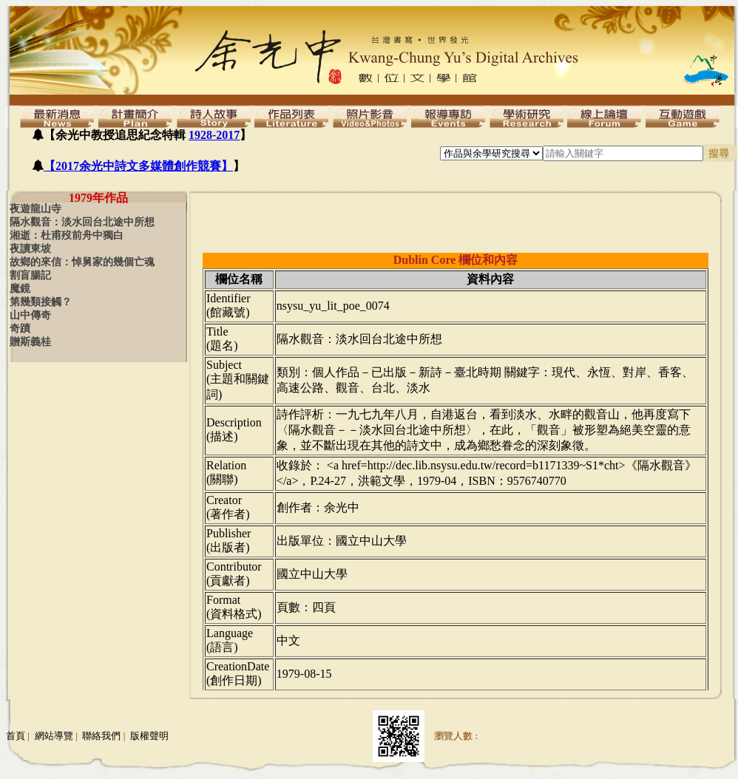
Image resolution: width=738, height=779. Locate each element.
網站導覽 (54, 735)
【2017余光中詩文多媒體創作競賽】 (138, 166)
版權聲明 (149, 735)
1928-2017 (214, 135)
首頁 (15, 735)
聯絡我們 (101, 735)
